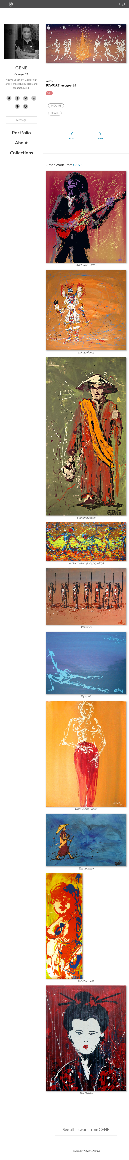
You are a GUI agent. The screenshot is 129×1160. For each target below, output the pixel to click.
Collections (21, 152)
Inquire (56, 105)
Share (55, 112)
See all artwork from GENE (86, 1129)
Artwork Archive (92, 1150)
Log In (122, 4)
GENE (21, 67)
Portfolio (21, 132)
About (21, 142)
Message (21, 119)
